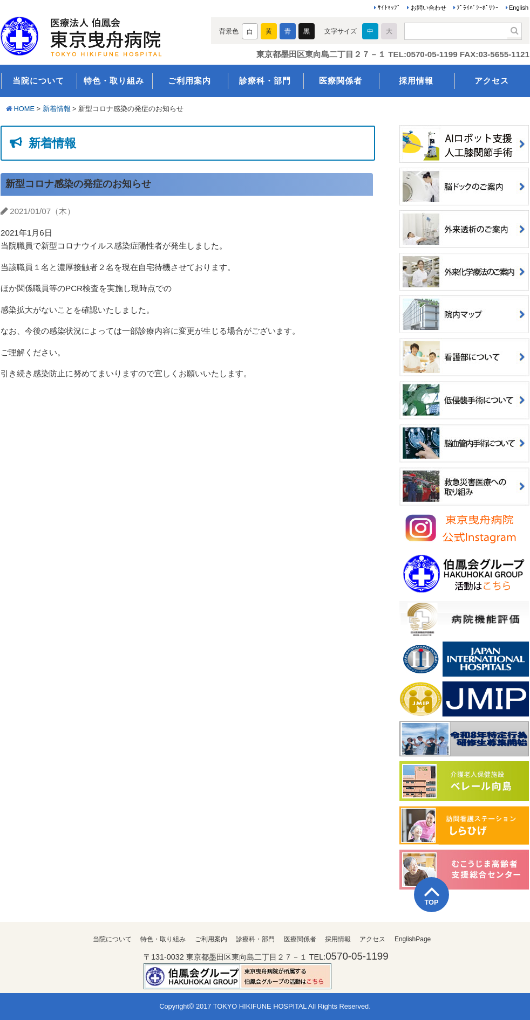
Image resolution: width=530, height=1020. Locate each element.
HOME (24, 109)
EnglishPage (413, 939)
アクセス (491, 80)
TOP (431, 902)
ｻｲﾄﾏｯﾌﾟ (389, 7)
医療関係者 (340, 80)
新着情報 (57, 109)
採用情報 (416, 80)
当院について (38, 80)
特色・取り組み (114, 80)
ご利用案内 (189, 80)
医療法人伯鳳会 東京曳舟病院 (96, 33)
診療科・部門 (265, 80)
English (518, 7)
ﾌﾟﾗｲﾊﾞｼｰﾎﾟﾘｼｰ (478, 7)
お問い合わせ (428, 7)
